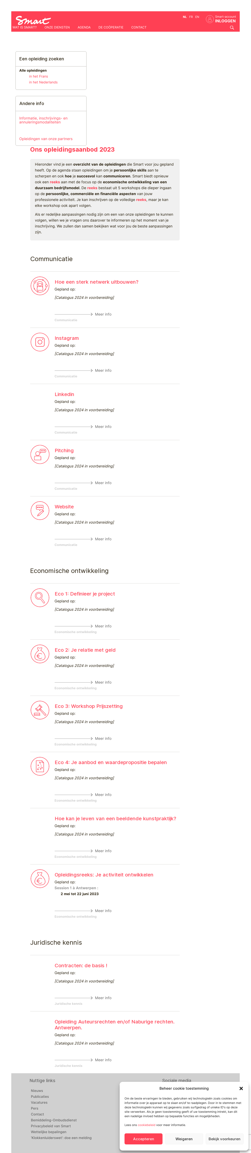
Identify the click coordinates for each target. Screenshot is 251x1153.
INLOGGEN (225, 21)
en (197, 17)
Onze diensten (57, 27)
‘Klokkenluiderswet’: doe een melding (61, 1138)
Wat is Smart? (25, 27)
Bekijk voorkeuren (224, 1139)
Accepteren (143, 1139)
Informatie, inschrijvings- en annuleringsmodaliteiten (43, 120)
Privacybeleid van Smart (51, 1126)
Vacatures (39, 1103)
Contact (139, 27)
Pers (34, 1109)
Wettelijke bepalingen (48, 1132)
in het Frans (38, 77)
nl (185, 17)
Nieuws (37, 1091)
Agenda (84, 27)
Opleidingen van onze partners (46, 139)
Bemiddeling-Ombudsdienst (54, 1120)
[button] (241, 1088)
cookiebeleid (146, 1125)
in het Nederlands (43, 82)
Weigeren (184, 1139)
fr (191, 17)
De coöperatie (111, 27)
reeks (55, 182)
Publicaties (40, 1097)
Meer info (103, 314)
